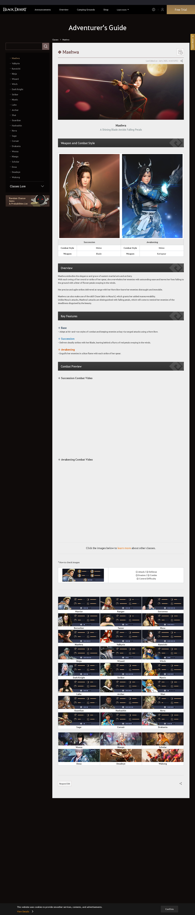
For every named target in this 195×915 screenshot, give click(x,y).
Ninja (14, 73)
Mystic (15, 99)
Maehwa (16, 58)
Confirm (169, 909)
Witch (15, 84)
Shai (14, 115)
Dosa (14, 167)
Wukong (16, 177)
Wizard (15, 79)
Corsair (15, 141)
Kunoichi (16, 68)
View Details (23, 911)
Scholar (15, 161)
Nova (14, 130)
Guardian (16, 120)
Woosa (15, 151)
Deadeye (16, 172)
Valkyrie (16, 63)
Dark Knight (17, 89)
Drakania (16, 146)
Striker (15, 94)
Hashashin (17, 125)
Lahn (14, 104)
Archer (15, 110)
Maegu (15, 156)
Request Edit (65, 783)
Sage (14, 136)
